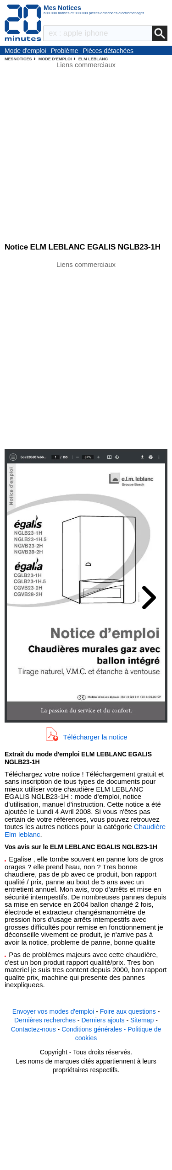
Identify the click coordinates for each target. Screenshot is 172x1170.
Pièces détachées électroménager (108, 51)
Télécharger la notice (95, 737)
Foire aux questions (128, 1011)
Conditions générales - (94, 1029)
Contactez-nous (33, 1029)
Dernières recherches (45, 1020)
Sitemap (142, 1020)
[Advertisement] (86, 354)
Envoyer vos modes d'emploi (53, 1011)
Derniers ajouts (102, 1020)
